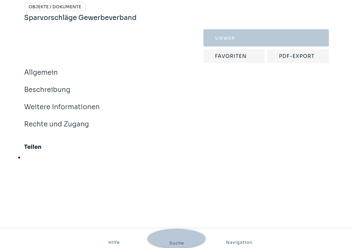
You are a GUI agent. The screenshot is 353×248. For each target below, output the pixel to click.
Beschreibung (47, 94)
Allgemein (41, 77)
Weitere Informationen (62, 111)
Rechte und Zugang (56, 128)
